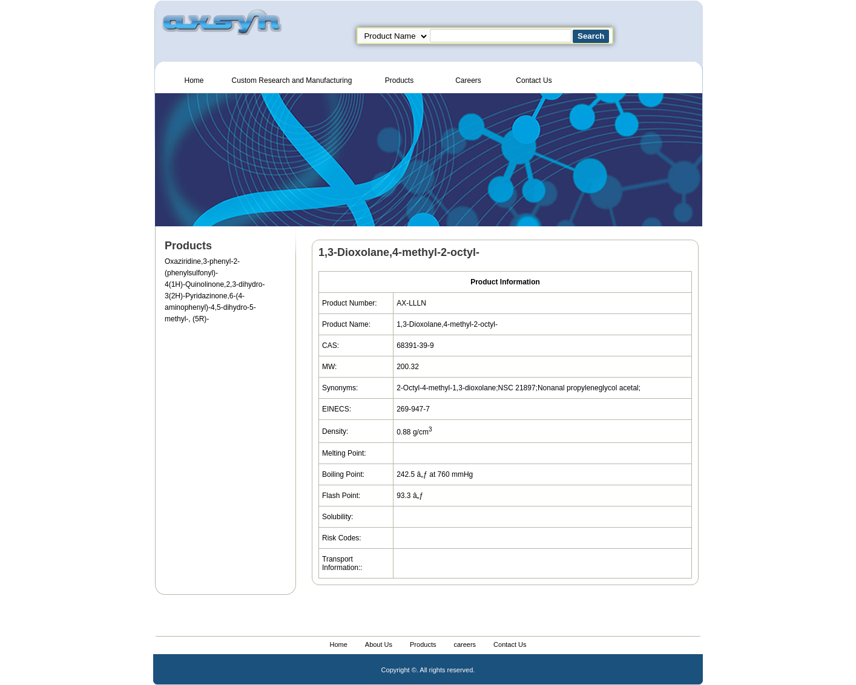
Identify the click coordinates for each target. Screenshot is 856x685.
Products (399, 80)
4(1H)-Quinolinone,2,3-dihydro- (215, 284)
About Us (378, 644)
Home (193, 80)
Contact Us (533, 80)
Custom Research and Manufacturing (292, 80)
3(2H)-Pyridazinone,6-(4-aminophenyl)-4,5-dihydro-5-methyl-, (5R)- (210, 307)
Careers (468, 80)
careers (464, 644)
